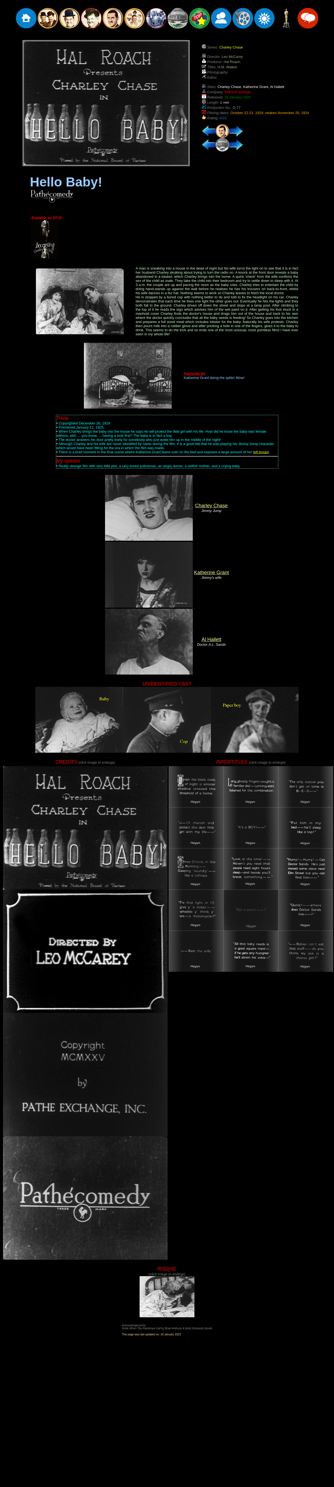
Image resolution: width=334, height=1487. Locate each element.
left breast (261, 452)
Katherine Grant (211, 572)
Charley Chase (211, 505)
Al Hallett (211, 639)
